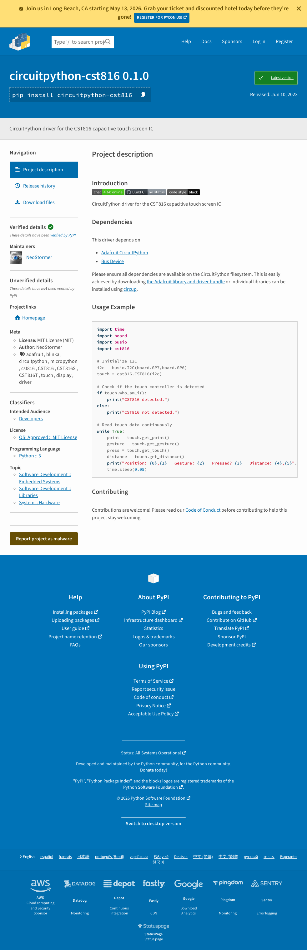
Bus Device (112, 261)
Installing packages (73, 612)
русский (251, 857)
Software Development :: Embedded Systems (45, 478)
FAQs (75, 644)
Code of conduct (151, 697)
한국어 (158, 862)
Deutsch (181, 857)
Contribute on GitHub (229, 620)
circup (130, 289)
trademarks (211, 781)
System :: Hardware (39, 502)
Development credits (229, 644)
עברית (269, 857)
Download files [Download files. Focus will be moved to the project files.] (34, 202)
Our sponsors (153, 644)
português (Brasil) (109, 857)
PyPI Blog (151, 612)
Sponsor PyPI (232, 636)
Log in (259, 41)
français (65, 857)
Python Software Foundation (150, 787)
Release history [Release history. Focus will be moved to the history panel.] (34, 186)
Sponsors (232, 41)
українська (139, 857)
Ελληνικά (161, 857)
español (46, 857)
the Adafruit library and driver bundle (186, 281)
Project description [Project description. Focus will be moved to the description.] (38, 169)
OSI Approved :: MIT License (48, 437)
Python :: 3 (30, 455)
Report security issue (153, 689)
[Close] (298, 8)
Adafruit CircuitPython (124, 252)
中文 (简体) (203, 857)
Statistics (153, 628)
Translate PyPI (229, 628)
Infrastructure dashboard (151, 620)
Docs (206, 41)
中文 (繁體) (228, 857)
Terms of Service (150, 681)
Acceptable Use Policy (151, 713)
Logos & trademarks (154, 636)
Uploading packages (73, 620)
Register (284, 41)
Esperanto (288, 857)
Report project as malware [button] (44, 538)
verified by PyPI (63, 235)
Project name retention (72, 636)
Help (186, 41)
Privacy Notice (151, 705)
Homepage (29, 317)
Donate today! (153, 770)
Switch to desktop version (153, 823)
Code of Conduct (202, 510)
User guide (73, 628)
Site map (153, 804)
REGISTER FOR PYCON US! (159, 17)
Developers (31, 418)
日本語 (83, 857)
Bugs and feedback (232, 612)
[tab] (44, 170)
